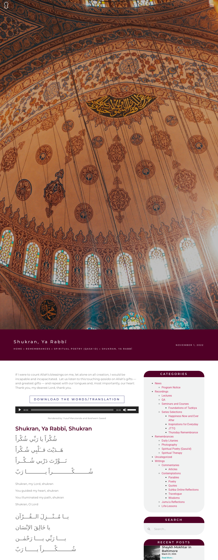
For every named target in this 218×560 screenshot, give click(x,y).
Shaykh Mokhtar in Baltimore (176, 549)
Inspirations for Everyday (183, 424)
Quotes (172, 485)
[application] (77, 409)
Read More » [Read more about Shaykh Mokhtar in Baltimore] (167, 558)
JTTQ (171, 428)
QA (163, 399)
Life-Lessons (169, 506)
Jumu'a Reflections (173, 502)
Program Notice (171, 387)
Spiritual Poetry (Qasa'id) (76, 348)
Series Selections (172, 412)
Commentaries (170, 465)
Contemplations (171, 473)
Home (18, 348)
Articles (172, 469)
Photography (169, 444)
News (158, 383)
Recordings (161, 391)
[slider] (72, 410)
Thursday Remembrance (183, 432)
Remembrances (38, 348)
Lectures (167, 395)
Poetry (172, 481)
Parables (173, 477)
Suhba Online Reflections (183, 489)
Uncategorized (163, 457)
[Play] (19, 410)
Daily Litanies (170, 440)
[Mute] (124, 410)
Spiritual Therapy (172, 453)
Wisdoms (174, 498)
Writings (160, 461)
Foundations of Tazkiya (182, 408)
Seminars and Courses (175, 403)
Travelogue (175, 493)
